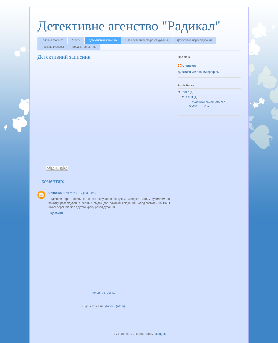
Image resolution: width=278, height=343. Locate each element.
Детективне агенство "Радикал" (128, 25)
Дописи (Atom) (115, 306)
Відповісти (55, 213)
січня (190, 97)
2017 (186, 92)
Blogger (160, 333)
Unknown (55, 193)
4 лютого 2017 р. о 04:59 (79, 193)
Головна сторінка (52, 40)
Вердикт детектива (84, 46)
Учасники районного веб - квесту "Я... (206, 103)
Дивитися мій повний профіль (198, 72)
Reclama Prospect (53, 46)
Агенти (76, 40)
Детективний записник (103, 40)
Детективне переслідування (194, 40)
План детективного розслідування (146, 40)
